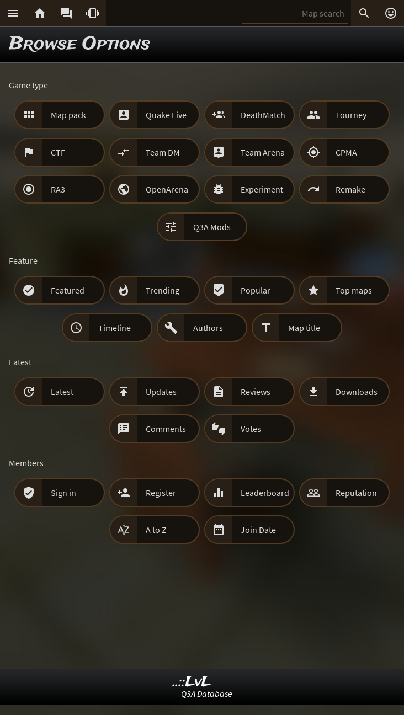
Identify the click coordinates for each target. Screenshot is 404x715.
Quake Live (166, 114)
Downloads (357, 391)
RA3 (58, 189)
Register (161, 492)
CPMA (346, 152)
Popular (255, 290)
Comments (166, 428)
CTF (58, 152)
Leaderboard (265, 492)
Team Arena (263, 152)
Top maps (354, 290)
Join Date (258, 529)
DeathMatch (263, 114)
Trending (162, 290)
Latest (62, 391)
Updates (161, 391)
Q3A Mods (212, 226)
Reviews (255, 391)
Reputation (356, 492)
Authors (208, 327)
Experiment (262, 189)
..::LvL (191, 682)
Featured (67, 290)
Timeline (114, 327)
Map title (304, 327)
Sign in (63, 492)
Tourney (351, 114)
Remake (350, 189)
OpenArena (167, 189)
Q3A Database (206, 693)
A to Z (156, 529)
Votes (251, 428)
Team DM (163, 152)
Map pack (68, 114)
